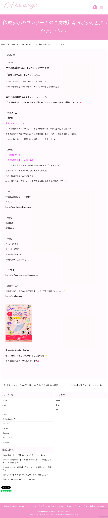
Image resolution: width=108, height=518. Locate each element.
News (13, 44)
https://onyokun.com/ (13, 296)
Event (58, 405)
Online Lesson (7, 410)
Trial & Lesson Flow (10, 419)
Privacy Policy (7, 438)
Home (4, 400)
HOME (3, 44)
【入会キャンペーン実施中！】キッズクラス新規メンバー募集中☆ (26, 468)
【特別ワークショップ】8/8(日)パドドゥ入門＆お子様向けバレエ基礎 (30, 385)
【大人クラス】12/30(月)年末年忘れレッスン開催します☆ (25, 475)
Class (4, 415)
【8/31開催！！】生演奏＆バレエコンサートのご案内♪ (23, 455)
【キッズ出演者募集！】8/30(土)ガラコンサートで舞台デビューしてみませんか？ (26, 461)
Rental (5, 429)
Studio (4, 405)
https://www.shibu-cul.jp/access (18, 207)
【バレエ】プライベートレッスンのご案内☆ (87, 385)
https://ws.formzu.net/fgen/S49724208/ (21, 276)
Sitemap (5, 443)
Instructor (6, 424)
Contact (5, 433)
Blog (58, 400)
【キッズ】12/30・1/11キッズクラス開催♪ (18, 479)
